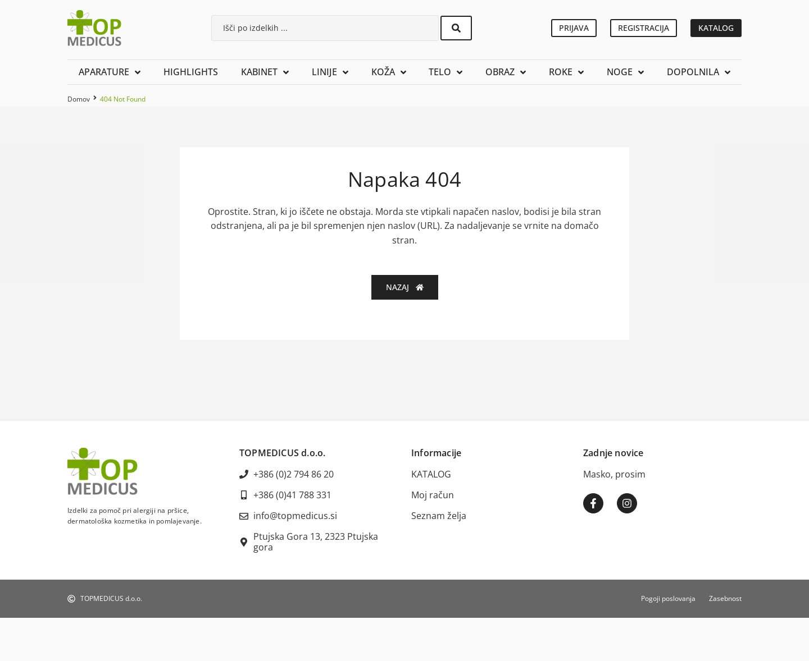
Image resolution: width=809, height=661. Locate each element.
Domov (78, 99)
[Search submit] (456, 28)
